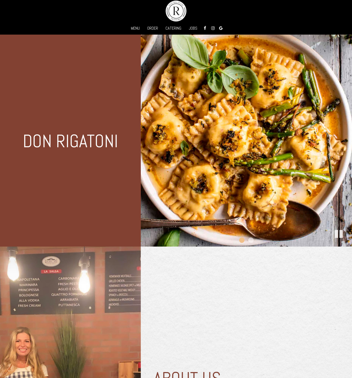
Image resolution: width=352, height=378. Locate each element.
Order (152, 28)
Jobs (193, 28)
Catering (173, 28)
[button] (338, 233)
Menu (135, 28)
